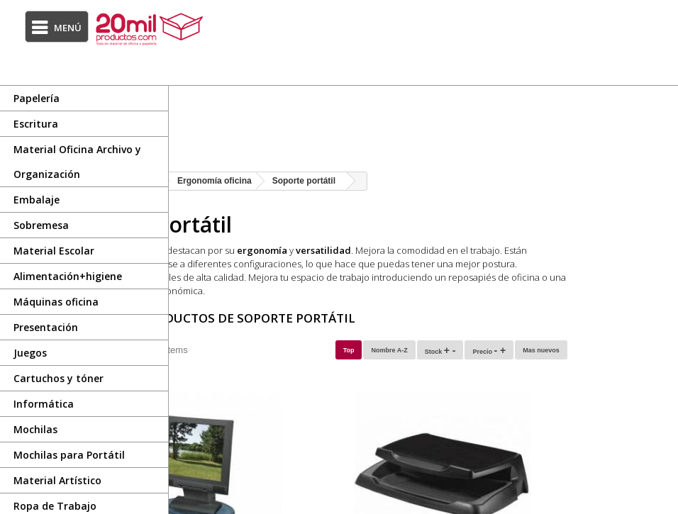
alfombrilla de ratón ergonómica (315, 290)
